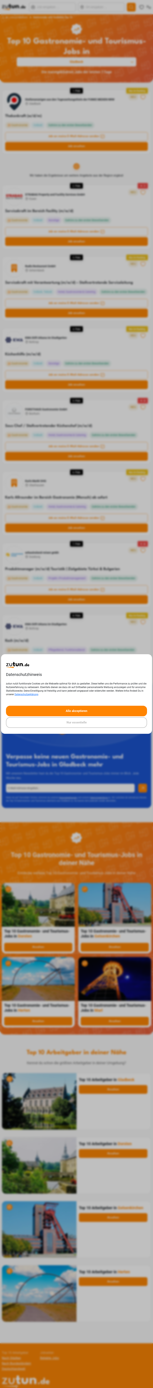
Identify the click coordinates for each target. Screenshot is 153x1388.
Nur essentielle (77, 722)
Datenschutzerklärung (26, 694)
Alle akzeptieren (76, 711)
